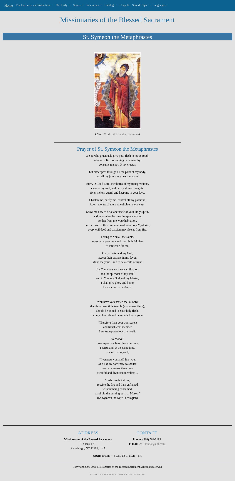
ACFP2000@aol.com (152, 443)
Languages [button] (159, 5)
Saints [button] (77, 5)
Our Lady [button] (62, 5)
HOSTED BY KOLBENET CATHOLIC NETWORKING (117, 474)
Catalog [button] (110, 5)
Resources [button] (92, 5)
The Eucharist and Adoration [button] (33, 5)
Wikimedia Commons (126, 134)
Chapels (124, 5)
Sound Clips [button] (139, 5)
